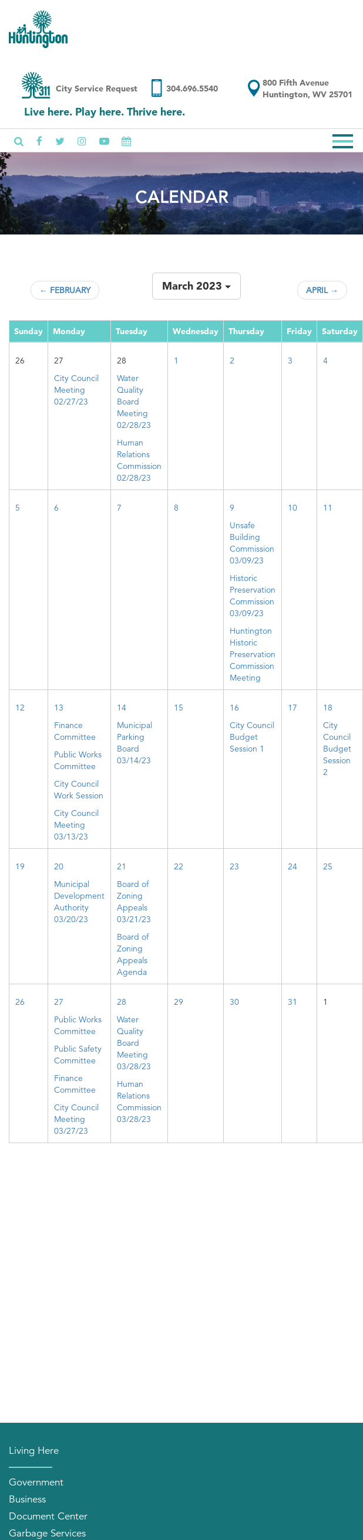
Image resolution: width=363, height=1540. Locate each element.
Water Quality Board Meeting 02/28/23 (134, 401)
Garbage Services (47, 1533)
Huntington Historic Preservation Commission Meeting (252, 654)
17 (292, 707)
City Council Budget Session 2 (337, 748)
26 (20, 1002)
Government (36, 1482)
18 (327, 707)
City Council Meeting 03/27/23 (76, 1119)
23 (234, 866)
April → (322, 290)
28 (121, 1002)
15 (178, 707)
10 (292, 507)
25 (327, 866)
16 (234, 707)
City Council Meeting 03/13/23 (76, 825)
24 (292, 866)
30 (234, 1002)
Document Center (48, 1516)
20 (58, 866)
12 (20, 707)
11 (327, 507)
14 (121, 707)
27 (58, 1002)
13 (58, 707)
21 (121, 866)
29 (178, 1002)
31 (292, 1002)
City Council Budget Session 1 (252, 737)
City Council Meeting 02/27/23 (76, 390)
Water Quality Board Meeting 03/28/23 (134, 1043)
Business (27, 1499)
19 (20, 866)
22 (178, 866)
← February (64, 290)
